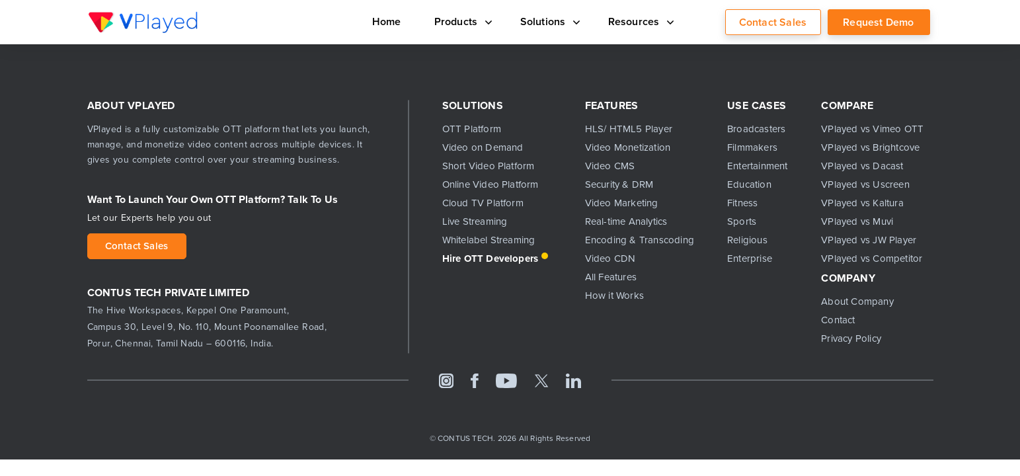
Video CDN (610, 258)
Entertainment (757, 166)
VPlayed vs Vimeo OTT (872, 129)
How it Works (614, 295)
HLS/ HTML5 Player (628, 129)
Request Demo (878, 22)
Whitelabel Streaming (488, 240)
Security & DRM (619, 184)
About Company (857, 301)
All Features (611, 277)
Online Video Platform (490, 184)
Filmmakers (752, 147)
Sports (741, 221)
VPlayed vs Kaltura (862, 203)
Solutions (540, 21)
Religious (747, 240)
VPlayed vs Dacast (862, 166)
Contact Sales (773, 22)
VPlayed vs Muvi (857, 221)
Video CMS (610, 166)
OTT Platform (471, 129)
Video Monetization (628, 147)
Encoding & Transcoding (639, 240)
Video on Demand (483, 147)
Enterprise (749, 258)
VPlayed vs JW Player (868, 240)
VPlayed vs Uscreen (865, 184)
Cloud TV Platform (483, 203)
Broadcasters (756, 129)
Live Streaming (475, 221)
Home (369, 21)
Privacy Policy (851, 338)
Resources (636, 21)
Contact (838, 320)
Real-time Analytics (626, 221)
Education (749, 184)
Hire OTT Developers (490, 258)
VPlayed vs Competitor (871, 258)
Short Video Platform (488, 166)
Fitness (742, 203)
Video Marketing (621, 203)
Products (447, 21)
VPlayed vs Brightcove (870, 147)
